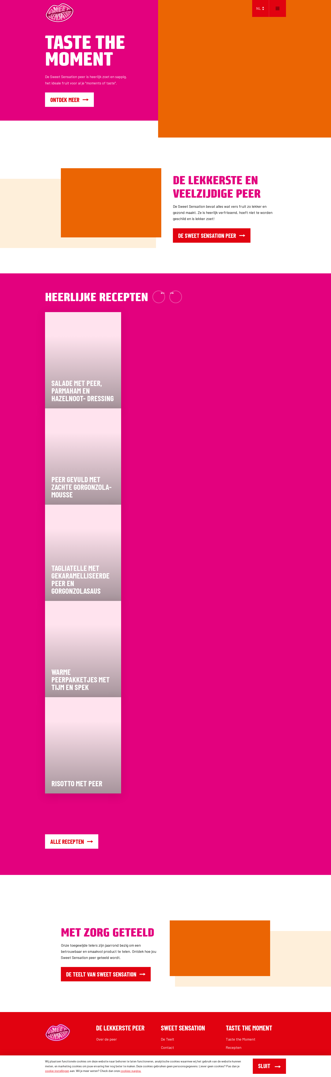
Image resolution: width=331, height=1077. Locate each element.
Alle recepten (71, 841)
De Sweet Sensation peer (211, 235)
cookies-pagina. (130, 1071)
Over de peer (106, 1039)
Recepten (233, 1047)
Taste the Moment (240, 1039)
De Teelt (167, 1039)
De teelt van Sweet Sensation (105, 974)
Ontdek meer (69, 99)
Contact (167, 1047)
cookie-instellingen (57, 1071)
